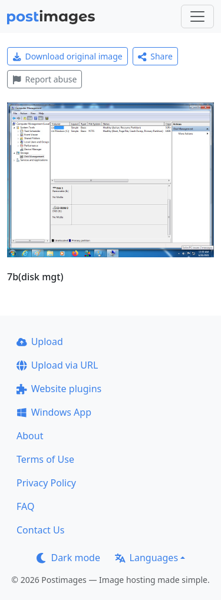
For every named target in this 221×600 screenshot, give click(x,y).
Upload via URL (57, 365)
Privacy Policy (46, 482)
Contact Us (40, 529)
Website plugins (59, 388)
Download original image (67, 56)
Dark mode (68, 557)
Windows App (54, 412)
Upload (40, 341)
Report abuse (44, 79)
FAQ (25, 506)
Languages (146, 557)
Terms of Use (45, 459)
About (30, 435)
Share (155, 56)
